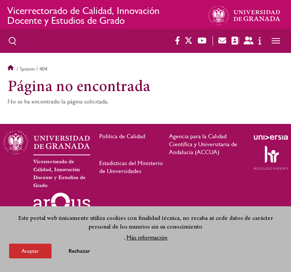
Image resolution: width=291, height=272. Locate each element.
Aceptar (30, 251)
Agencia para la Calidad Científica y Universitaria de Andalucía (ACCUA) (203, 144)
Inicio (11, 69)
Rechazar (79, 251)
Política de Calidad (122, 136)
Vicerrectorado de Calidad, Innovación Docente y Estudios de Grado (83, 15)
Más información (147, 237)
